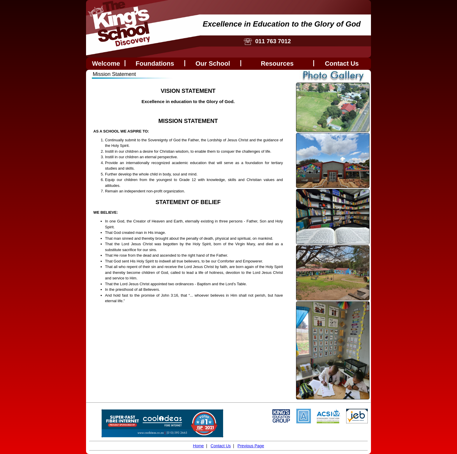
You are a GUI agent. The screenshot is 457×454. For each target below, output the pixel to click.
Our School (212, 63)
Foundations (155, 63)
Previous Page (250, 445)
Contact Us (221, 445)
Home (198, 445)
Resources (277, 63)
